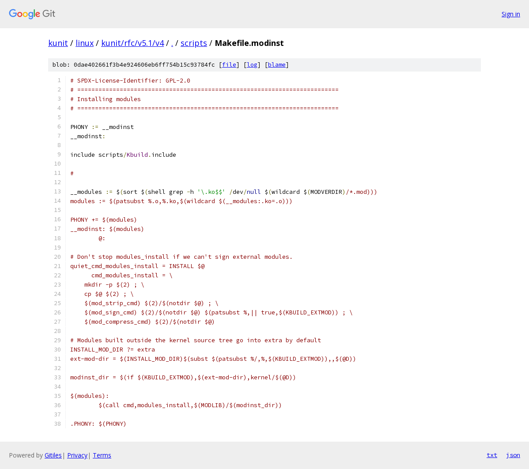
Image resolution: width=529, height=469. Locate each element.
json (513, 455)
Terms (102, 455)
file (229, 64)
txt (492, 455)
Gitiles (53, 455)
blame (277, 64)
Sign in (511, 14)
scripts (194, 43)
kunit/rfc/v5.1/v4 (132, 43)
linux (85, 43)
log (252, 64)
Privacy (77, 455)
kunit (58, 43)
